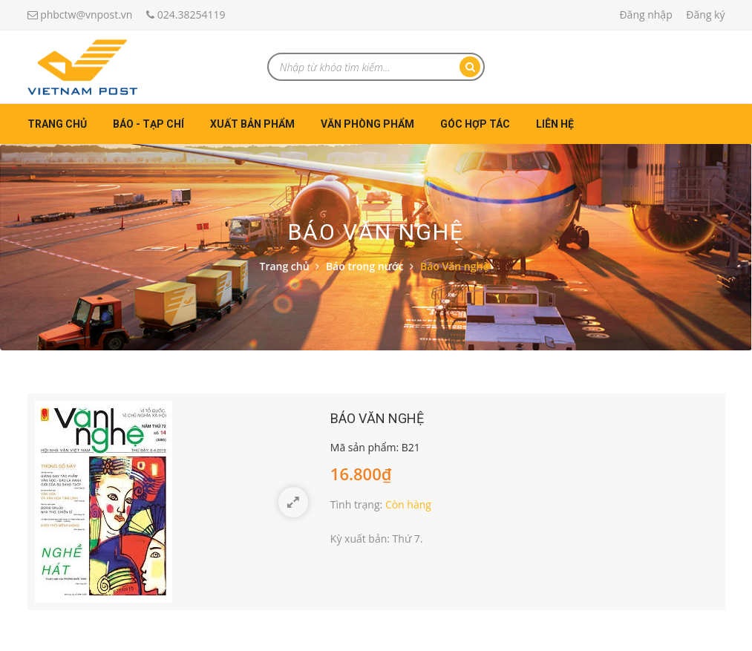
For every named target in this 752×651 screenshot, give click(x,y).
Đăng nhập (645, 14)
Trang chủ (57, 124)
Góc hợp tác (475, 124)
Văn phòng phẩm (367, 124)
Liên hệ (555, 124)
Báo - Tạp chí (148, 124)
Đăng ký (705, 14)
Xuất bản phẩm (252, 124)
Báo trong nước (365, 266)
